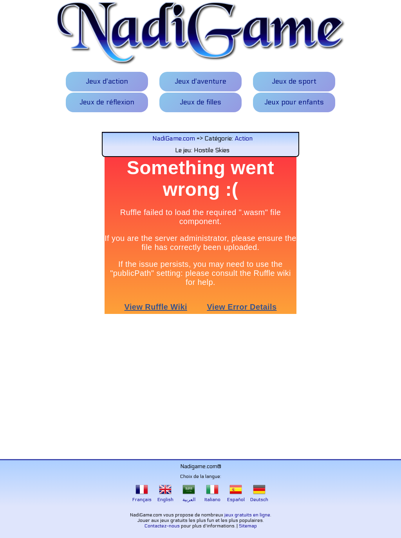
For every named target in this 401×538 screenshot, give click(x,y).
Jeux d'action (107, 81)
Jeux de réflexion (106, 102)
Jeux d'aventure (200, 81)
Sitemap (248, 526)
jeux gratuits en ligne (247, 515)
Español (236, 496)
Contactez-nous (162, 526)
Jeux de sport (294, 81)
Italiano (212, 496)
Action (244, 138)
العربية (188, 496)
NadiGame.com (173, 138)
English (165, 496)
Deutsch (259, 496)
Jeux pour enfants (294, 102)
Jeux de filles (200, 102)
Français (142, 496)
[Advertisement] (200, 388)
